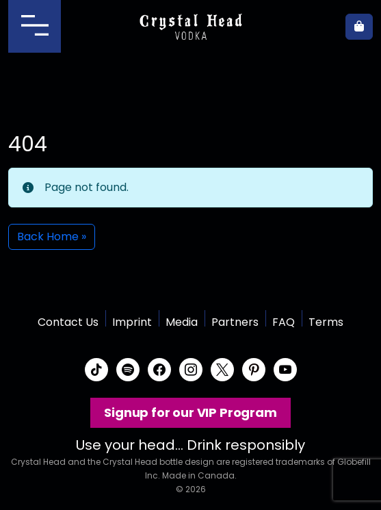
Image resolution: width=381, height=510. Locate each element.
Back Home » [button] (51, 236)
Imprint (132, 322)
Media (182, 322)
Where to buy (326, 27)
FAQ (283, 322)
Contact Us (68, 322)
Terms (325, 322)
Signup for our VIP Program (190, 412)
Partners (235, 322)
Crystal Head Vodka (190, 27)
